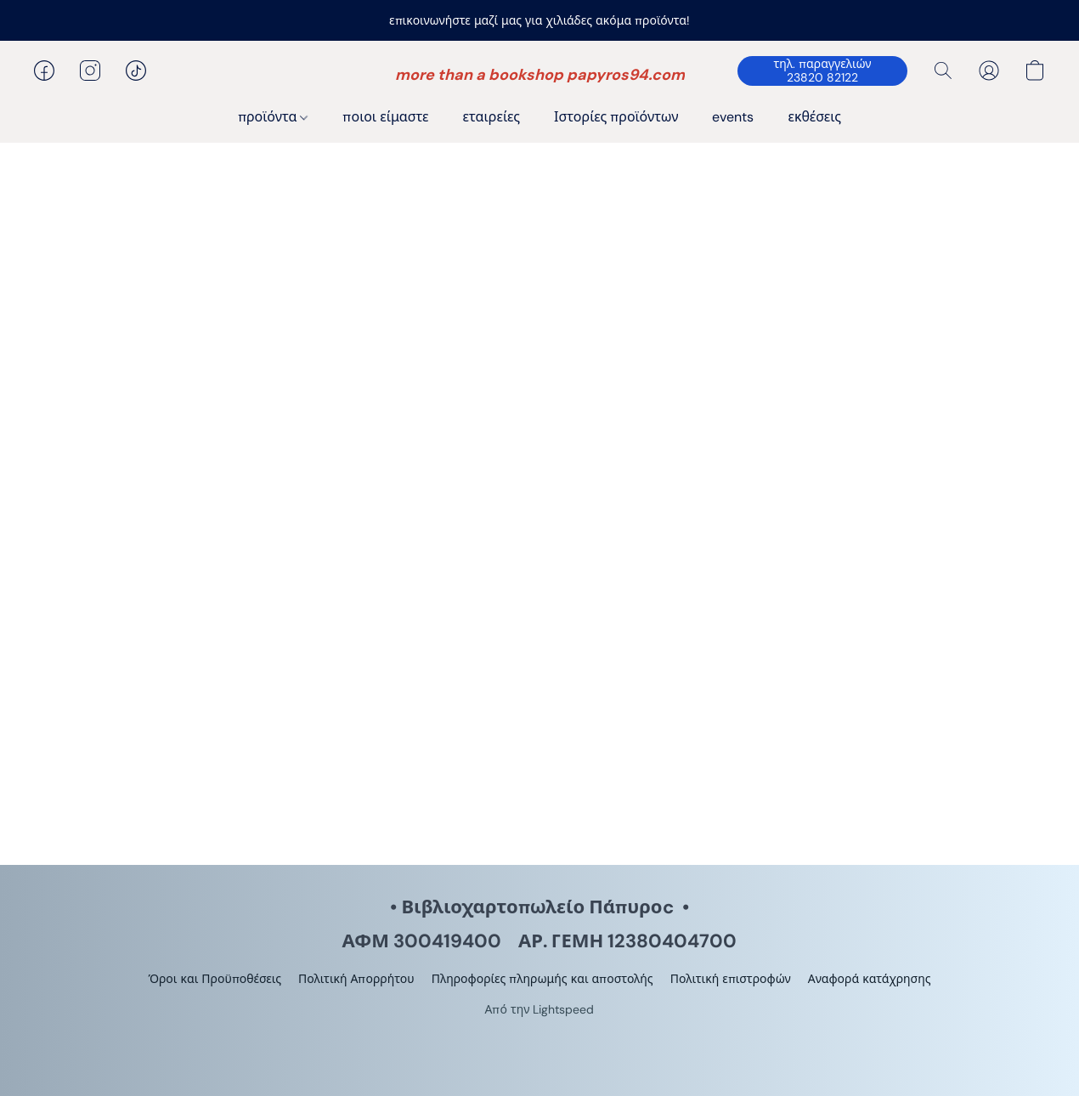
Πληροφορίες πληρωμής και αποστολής (542, 978)
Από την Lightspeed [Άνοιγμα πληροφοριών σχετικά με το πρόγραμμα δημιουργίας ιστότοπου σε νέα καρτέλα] (540, 1009)
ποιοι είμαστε (385, 117)
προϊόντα (273, 117)
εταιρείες (492, 117)
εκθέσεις (814, 117)
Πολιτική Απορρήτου (356, 978)
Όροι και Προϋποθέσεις (214, 978)
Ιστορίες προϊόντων (616, 117)
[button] (540, 75)
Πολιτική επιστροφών (730, 978)
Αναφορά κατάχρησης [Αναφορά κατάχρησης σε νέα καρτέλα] (869, 978)
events (733, 117)
